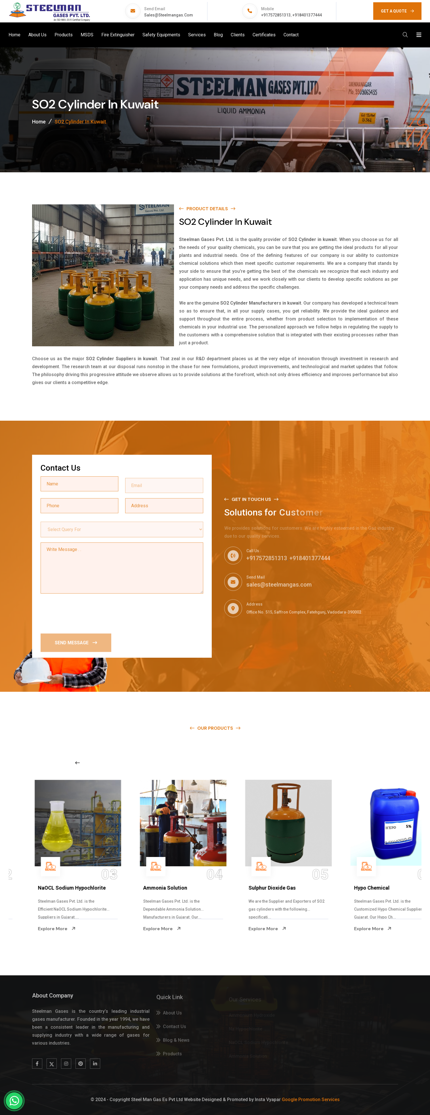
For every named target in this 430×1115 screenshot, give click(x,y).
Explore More (35, 928)
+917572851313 (276, 15)
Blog (218, 34)
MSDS (87, 34)
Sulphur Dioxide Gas (356, 888)
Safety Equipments (161, 34)
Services (197, 34)
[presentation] (84, 613)
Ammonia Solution (250, 888)
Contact (291, 34)
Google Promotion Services (311, 1099)
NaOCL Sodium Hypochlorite (156, 888)
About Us (37, 34)
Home (14, 34)
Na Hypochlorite (36, 888)
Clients (238, 34)
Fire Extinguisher (118, 34)
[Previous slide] (77, 763)
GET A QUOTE (397, 11)
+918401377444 (307, 15)
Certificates (264, 34)
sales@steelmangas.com (168, 15)
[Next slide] (337, 763)
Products (63, 34)
